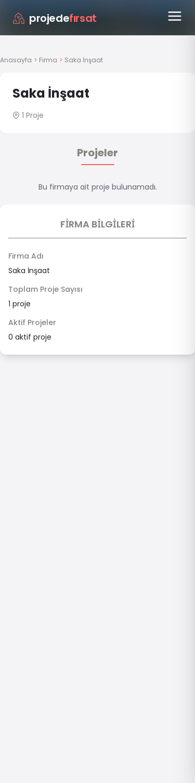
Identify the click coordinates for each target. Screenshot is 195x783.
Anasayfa (16, 60)
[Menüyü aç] (175, 16)
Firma (48, 60)
